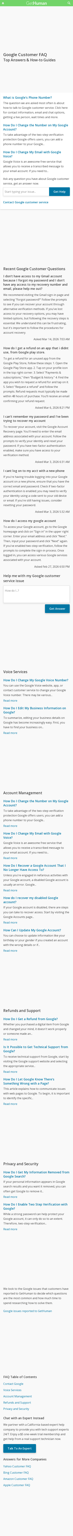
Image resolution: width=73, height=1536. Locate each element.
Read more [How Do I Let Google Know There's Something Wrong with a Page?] (10, 1104)
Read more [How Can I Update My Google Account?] (10, 951)
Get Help (59, 192)
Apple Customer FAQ (16, 1485)
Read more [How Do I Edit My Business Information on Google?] (10, 733)
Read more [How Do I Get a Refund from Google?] (10, 1039)
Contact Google (13, 1384)
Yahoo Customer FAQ (17, 1466)
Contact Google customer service (25, 202)
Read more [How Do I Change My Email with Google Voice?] (10, 858)
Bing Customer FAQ (16, 1472)
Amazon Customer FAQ (18, 1479)
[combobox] (26, 191)
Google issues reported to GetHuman (27, 1311)
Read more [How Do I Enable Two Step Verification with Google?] (10, 1229)
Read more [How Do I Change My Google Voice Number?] (10, 700)
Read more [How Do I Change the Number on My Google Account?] (10, 826)
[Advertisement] (36, 237)
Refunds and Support (17, 1402)
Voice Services (12, 1390)
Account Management (17, 1396)
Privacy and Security (16, 1409)
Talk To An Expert (20, 1448)
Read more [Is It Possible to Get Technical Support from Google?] (10, 1072)
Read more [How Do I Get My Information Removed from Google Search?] (10, 1197)
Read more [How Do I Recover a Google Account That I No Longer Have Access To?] (10, 890)
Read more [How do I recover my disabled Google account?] (10, 922)
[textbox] (26, 191)
